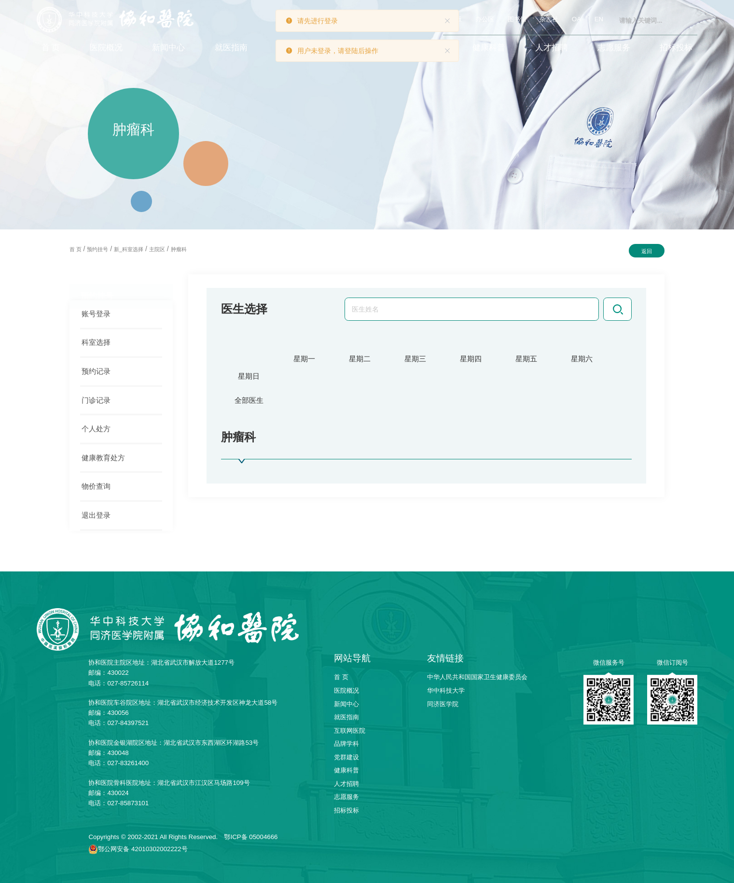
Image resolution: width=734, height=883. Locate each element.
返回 (646, 251)
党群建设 (346, 757)
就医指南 (231, 47)
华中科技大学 (446, 690)
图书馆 (517, 19)
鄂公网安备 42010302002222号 (142, 849)
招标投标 (676, 47)
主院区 (157, 249)
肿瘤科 (179, 249)
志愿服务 (613, 47)
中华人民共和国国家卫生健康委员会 (477, 677)
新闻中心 (168, 47)
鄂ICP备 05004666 (250, 836)
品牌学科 (346, 743)
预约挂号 (97, 249)
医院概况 (106, 47)
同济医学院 (442, 704)
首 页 (51, 47)
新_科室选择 (128, 249)
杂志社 (549, 19)
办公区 (484, 19)
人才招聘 (551, 47)
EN (599, 19)
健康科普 (488, 47)
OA (576, 19)
